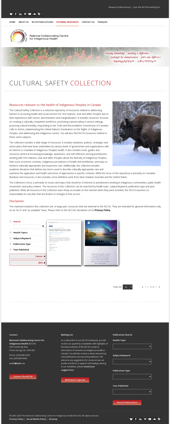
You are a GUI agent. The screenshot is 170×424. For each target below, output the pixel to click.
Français (102, 22)
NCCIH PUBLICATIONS (42, 22)
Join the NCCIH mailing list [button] (146, 7)
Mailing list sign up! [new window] (75, 379)
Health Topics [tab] (20, 232)
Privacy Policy (102, 210)
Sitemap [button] (53, 419)
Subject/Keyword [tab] (22, 238)
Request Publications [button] (120, 7)
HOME (12, 22)
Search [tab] (16, 221)
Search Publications (127, 402)
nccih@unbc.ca (17, 363)
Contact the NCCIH (22, 376)
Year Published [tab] (21, 249)
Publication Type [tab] (22, 244)
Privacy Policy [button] (16, 419)
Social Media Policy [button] (36, 419)
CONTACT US (88, 22)
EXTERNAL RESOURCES (67, 22)
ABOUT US (24, 22)
